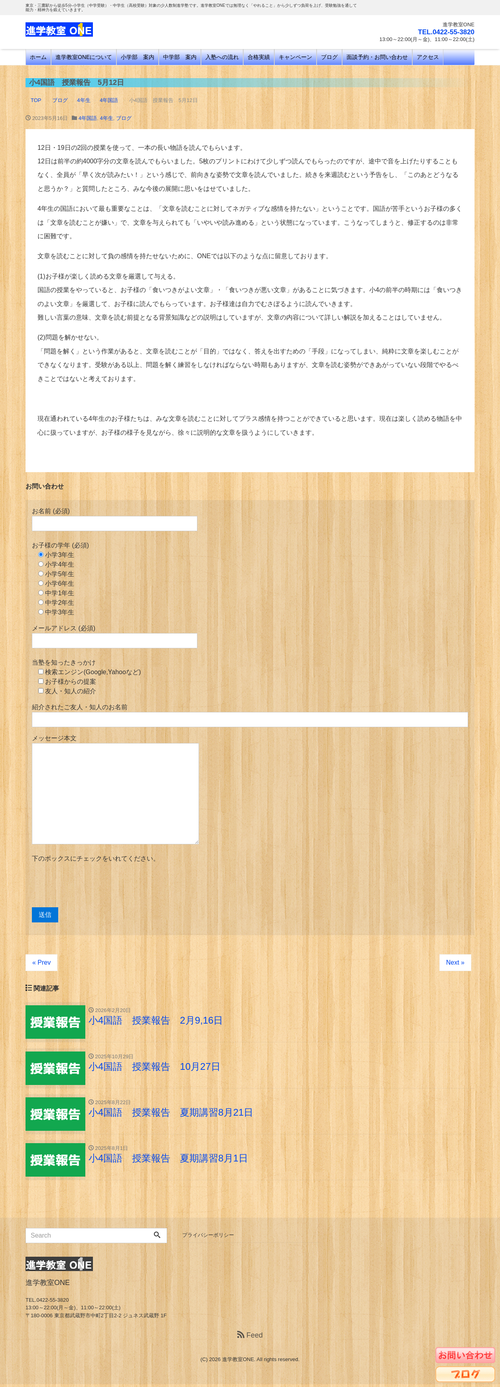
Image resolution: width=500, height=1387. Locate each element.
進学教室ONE (238, 1362)
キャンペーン (295, 57)
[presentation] (92, 885)
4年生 (106, 118)
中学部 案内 (180, 57)
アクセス (428, 57)
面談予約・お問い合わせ (377, 57)
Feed (250, 1338)
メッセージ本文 (115, 789)
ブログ (329, 57)
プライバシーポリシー (208, 1238)
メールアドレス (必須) (114, 636)
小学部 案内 (137, 57)
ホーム (38, 57)
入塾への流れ (222, 57)
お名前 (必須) (114, 519)
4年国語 (88, 118)
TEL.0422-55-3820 (444, 32)
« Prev (41, 962)
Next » (455, 962)
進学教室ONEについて (83, 57)
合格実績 (259, 57)
